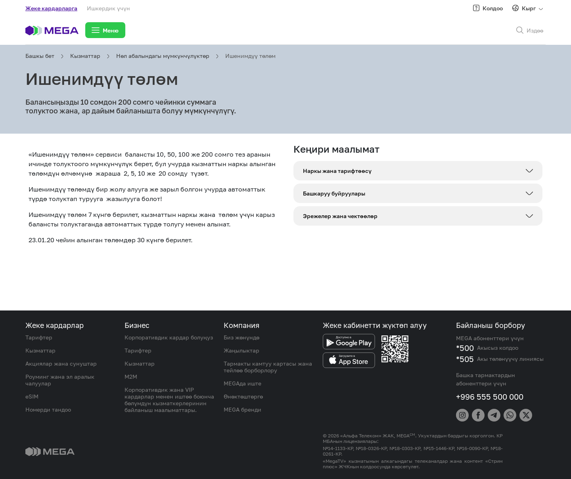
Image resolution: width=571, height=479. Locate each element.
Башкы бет (39, 55)
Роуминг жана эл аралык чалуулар (59, 380)
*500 (465, 348)
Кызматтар (85, 55)
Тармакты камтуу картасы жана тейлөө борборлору (268, 367)
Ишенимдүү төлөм (250, 55)
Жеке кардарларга (51, 8)
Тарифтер (38, 337)
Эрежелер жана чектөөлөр (340, 216)
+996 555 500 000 (489, 396)
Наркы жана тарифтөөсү (337, 170)
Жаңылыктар (241, 350)
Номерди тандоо (48, 409)
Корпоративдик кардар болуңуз (169, 337)
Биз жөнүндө (241, 337)
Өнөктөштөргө (243, 396)
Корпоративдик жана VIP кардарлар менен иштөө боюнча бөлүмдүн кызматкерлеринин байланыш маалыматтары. (169, 399)
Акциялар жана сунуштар (61, 363)
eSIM (31, 396)
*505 (465, 359)
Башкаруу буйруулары (334, 193)
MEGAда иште (242, 383)
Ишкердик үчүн (108, 8)
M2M (131, 376)
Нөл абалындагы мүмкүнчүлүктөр (162, 55)
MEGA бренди (242, 409)
